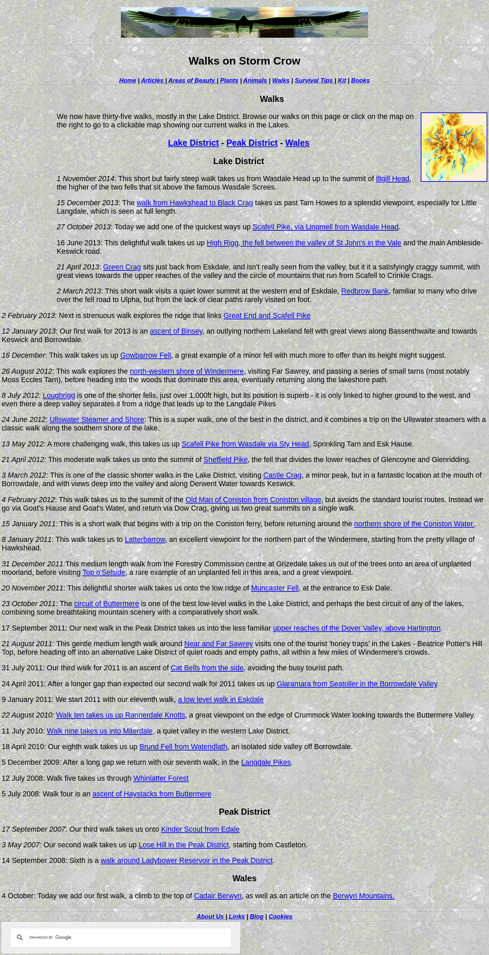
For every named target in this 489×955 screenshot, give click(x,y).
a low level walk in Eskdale (221, 699)
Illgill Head (392, 179)
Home (127, 80)
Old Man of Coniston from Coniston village (253, 500)
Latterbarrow (145, 539)
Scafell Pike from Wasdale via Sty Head (245, 444)
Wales (297, 142)
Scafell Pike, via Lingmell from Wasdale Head (326, 227)
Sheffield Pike (225, 460)
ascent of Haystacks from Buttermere (152, 794)
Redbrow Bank (365, 291)
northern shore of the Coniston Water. (414, 524)
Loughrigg (59, 395)
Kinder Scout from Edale (200, 829)
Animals (255, 80)
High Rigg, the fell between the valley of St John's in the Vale (304, 243)
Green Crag (122, 267)
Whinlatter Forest (160, 778)
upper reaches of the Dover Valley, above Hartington (357, 628)
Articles (153, 80)
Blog (257, 916)
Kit (342, 80)
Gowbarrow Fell (145, 355)
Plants (229, 80)
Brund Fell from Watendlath (183, 747)
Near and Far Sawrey (218, 644)
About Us (211, 916)
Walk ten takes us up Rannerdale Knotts (120, 715)
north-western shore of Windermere (186, 371)
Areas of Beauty (192, 80)
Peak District (252, 142)
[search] (120, 938)
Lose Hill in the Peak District (184, 845)
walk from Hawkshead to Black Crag (195, 203)
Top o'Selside (104, 572)
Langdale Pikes (266, 762)
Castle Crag (283, 475)
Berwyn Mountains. (363, 896)
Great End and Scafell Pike (266, 316)
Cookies (280, 916)
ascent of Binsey (176, 331)
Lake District (193, 142)
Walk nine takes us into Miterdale (100, 731)
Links (237, 916)
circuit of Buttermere (106, 604)
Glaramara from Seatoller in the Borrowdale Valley (357, 684)
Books (360, 80)
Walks (281, 80)
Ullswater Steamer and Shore (97, 419)
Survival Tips (314, 80)
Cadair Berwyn (217, 896)
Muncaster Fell (275, 588)
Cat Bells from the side (207, 668)
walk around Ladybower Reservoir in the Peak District (187, 860)
